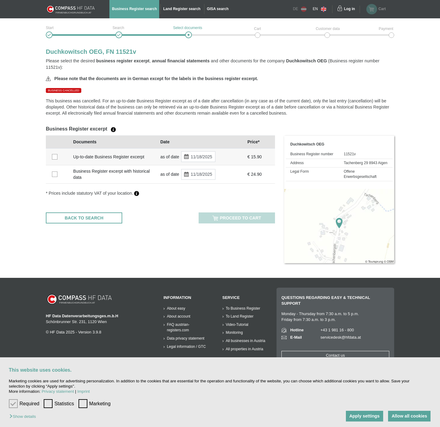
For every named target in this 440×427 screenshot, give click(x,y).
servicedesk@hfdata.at (341, 337)
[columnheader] (58, 142)
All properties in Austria (244, 349)
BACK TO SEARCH (84, 217)
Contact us (335, 355)
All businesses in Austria (245, 341)
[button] (24, 416)
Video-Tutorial (237, 324)
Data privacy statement (185, 338)
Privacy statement (58, 391)
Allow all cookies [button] (409, 416)
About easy (176, 308)
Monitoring (234, 332)
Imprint (83, 391)
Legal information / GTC (186, 346)
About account (178, 316)
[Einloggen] (340, 9)
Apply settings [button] (364, 416)
